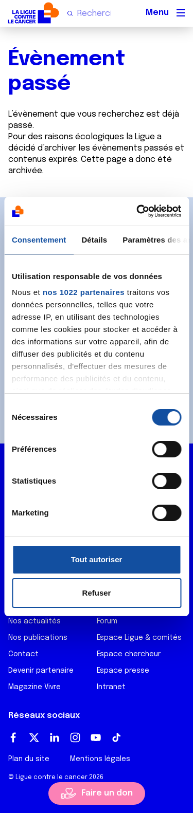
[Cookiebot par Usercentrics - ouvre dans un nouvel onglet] (137, 211)
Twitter (34, 737)
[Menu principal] (181, 13)
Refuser (96, 592)
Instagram (75, 737)
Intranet (111, 687)
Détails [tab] (94, 239)
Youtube (96, 737)
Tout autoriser (96, 559)
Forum (107, 621)
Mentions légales (100, 759)
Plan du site (28, 759)
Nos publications (37, 637)
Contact (23, 654)
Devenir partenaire (41, 670)
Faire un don (107, 793)
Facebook (13, 737)
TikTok (116, 737)
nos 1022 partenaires (84, 292)
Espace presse (123, 670)
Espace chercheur (129, 654)
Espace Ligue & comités (139, 637)
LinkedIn (54, 737)
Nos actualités (34, 621)
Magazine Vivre (34, 687)
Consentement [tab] (39, 239)
